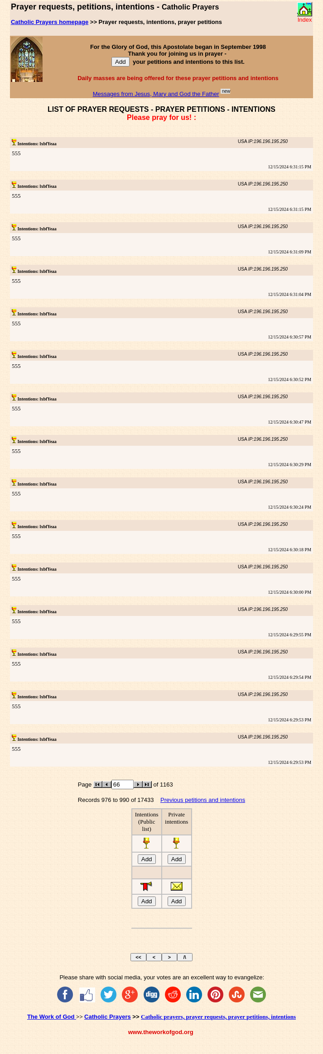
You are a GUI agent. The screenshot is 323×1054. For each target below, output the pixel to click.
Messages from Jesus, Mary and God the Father (156, 94)
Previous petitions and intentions (202, 799)
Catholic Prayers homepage (49, 22)
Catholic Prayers (107, 1016)
